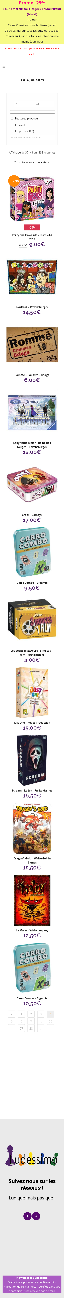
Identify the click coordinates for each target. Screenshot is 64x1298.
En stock (20, 125)
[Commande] (32, 162)
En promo (24, 131)
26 (50, 1021)
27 (21, 1028)
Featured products (27, 118)
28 (31, 1028)
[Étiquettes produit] (32, 112)
